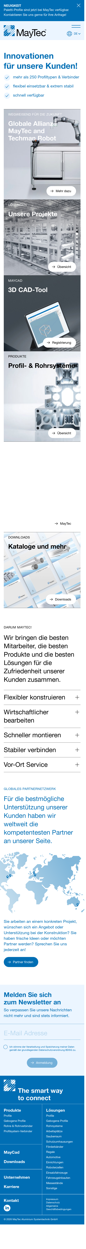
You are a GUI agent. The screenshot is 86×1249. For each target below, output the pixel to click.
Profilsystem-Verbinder (18, 1131)
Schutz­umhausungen (59, 1142)
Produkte (12, 1110)
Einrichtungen (54, 1162)
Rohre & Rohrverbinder (18, 1126)
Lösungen (55, 1110)
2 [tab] (77, 234)
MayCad (11, 1152)
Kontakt (11, 1200)
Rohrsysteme (54, 1126)
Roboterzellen (54, 1167)
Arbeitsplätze (54, 1131)
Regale (50, 1152)
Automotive (53, 1157)
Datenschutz (53, 1203)
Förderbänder (54, 1147)
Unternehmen (17, 1177)
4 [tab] (77, 241)
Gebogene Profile (15, 1121)
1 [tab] (77, 230)
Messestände (54, 1183)
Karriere (11, 1186)
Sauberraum (54, 1136)
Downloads (14, 1161)
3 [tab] (77, 237)
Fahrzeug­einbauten (58, 1178)
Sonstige (51, 1188)
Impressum (52, 1199)
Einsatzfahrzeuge (56, 1173)
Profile (8, 1116)
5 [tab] (77, 245)
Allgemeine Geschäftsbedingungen (58, 1208)
